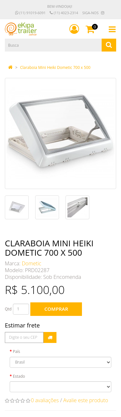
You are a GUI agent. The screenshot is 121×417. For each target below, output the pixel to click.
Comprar (56, 309)
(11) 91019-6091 (30, 12)
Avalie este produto (85, 400)
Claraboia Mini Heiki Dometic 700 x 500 (55, 67)
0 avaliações (45, 400)
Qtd (8, 309)
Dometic (31, 263)
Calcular (50, 337)
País (16, 351)
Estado (19, 376)
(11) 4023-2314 (64, 12)
